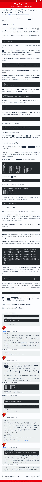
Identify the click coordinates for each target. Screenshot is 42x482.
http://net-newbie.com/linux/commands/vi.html (16, 440)
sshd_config (17, 14)
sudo (22, 14)
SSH (13, 14)
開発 (9, 14)
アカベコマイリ (21, 4)
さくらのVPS (26, 14)
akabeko (4, 331)
